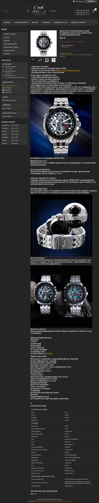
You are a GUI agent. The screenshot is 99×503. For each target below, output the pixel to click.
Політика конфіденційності (62, 501)
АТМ (60, 173)
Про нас (35, 22)
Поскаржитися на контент (43, 501)
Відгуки (6, 40)
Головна (6, 22)
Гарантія (7, 54)
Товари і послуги (21, 22)
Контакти (46, 22)
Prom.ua (60, 499)
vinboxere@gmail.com (11, 85)
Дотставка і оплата (10, 44)
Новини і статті (60, 22)
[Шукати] (27, 11)
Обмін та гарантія (78, 22)
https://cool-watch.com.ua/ (68, 70)
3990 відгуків (79, 1)
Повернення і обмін (11, 47)
